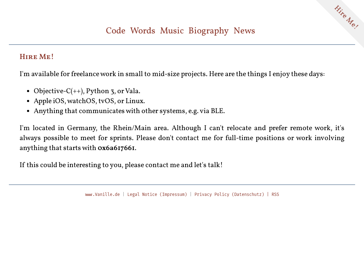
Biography (208, 31)
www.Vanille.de (102, 194)
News (244, 31)
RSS (275, 194)
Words (142, 31)
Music (172, 31)
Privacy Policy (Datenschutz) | (233, 194)
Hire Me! (346, 18)
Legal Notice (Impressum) (157, 194)
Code (115, 31)
